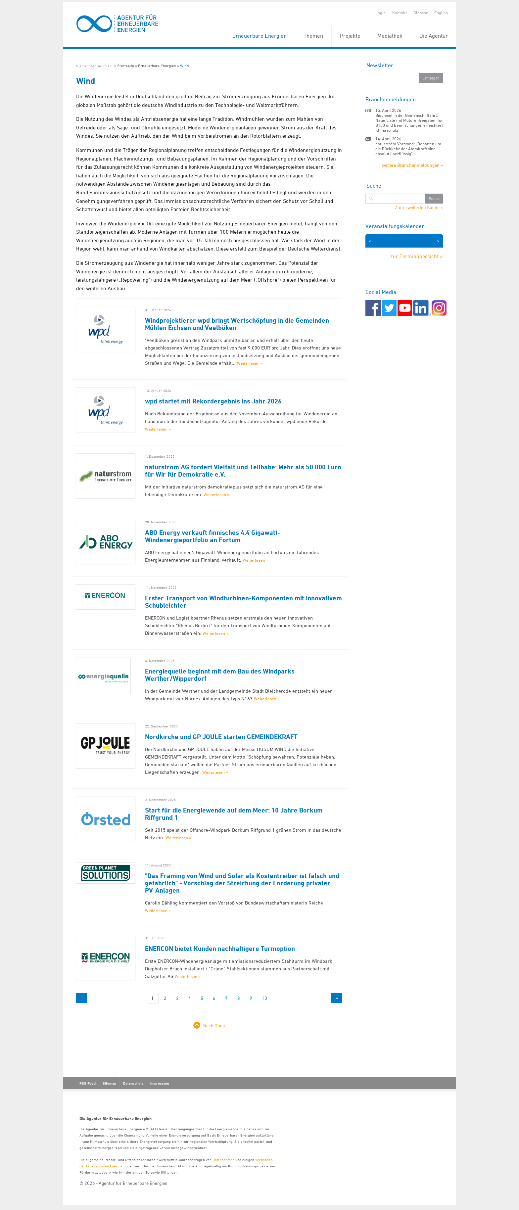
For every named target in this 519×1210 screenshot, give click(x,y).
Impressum (159, 1083)
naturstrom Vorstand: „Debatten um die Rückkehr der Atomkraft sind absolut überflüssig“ (408, 148)
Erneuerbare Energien (259, 35)
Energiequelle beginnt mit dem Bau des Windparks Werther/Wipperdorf (220, 674)
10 (264, 998)
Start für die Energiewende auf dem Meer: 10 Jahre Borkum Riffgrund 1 (234, 813)
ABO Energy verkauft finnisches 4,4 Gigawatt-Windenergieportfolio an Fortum (212, 536)
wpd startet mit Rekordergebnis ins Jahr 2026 (213, 401)
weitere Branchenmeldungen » (412, 165)
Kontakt (399, 12)
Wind (184, 65)
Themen (313, 35)
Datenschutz (133, 1083)
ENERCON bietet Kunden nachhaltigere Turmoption (220, 949)
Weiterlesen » (250, 363)
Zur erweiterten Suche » (419, 207)
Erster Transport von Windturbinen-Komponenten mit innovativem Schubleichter (243, 601)
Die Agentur (433, 35)
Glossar (420, 12)
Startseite (125, 65)
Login (380, 12)
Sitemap (109, 1083)
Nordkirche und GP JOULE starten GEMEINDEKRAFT (221, 737)
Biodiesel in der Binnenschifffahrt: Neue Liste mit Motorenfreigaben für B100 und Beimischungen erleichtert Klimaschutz (409, 123)
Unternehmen (223, 1159)
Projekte (350, 35)
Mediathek (389, 35)
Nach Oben (214, 1025)
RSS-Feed (87, 1083)
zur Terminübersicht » (416, 256)
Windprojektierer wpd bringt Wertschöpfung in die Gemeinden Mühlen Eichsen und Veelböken (237, 324)
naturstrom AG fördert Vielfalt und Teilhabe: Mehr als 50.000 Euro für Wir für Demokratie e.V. (243, 470)
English (441, 12)
